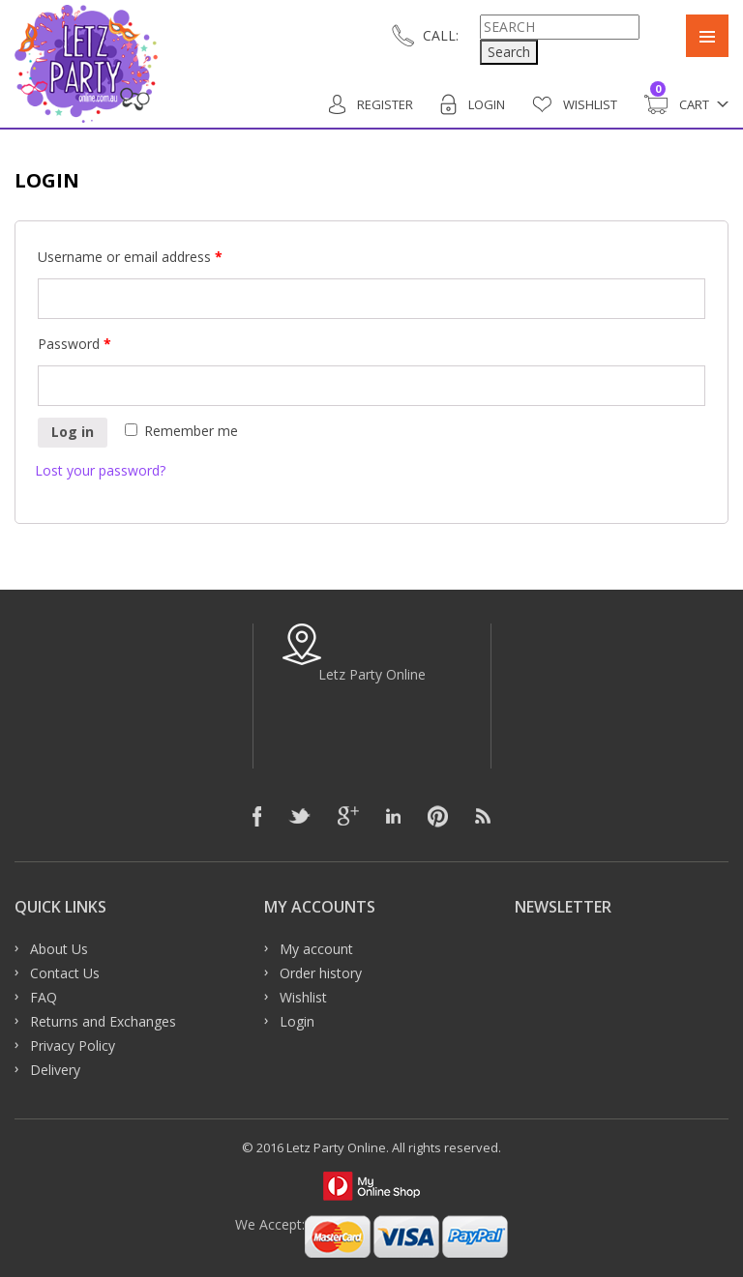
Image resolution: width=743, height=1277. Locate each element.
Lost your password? (100, 470)
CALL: (441, 35)
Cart (676, 104)
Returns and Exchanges (103, 1021)
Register (371, 104)
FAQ (43, 997)
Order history (321, 973)
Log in (72, 431)
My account (316, 949)
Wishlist (574, 104)
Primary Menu (707, 36)
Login (472, 104)
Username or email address (130, 256)
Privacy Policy (72, 1045)
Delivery (55, 1069)
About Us (59, 949)
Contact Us (65, 973)
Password (74, 343)
